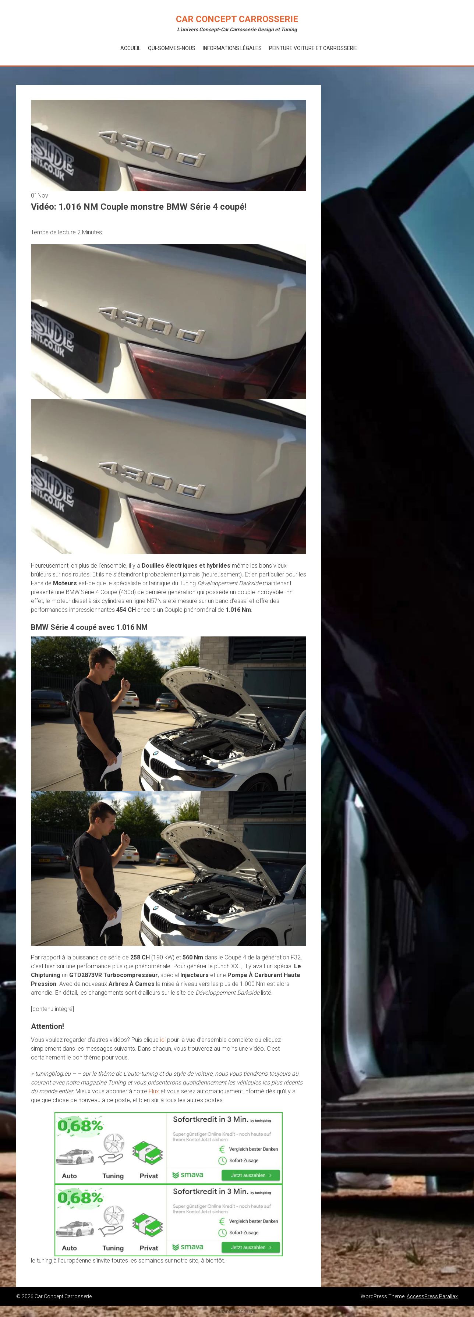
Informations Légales (232, 48)
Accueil (130, 48)
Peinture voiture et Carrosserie (313, 48)
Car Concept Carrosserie (237, 19)
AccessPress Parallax (432, 1296)
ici (163, 1039)
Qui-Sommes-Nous (171, 48)
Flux (154, 1091)
